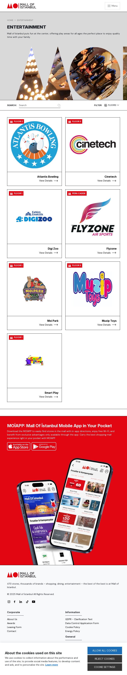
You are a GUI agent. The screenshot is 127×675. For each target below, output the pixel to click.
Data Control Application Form (82, 623)
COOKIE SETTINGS (104, 667)
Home (10, 20)
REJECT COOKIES (105, 658)
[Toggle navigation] (112, 5)
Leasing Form (14, 627)
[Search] (38, 105)
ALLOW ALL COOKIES (104, 650)
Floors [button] (112, 105)
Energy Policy (72, 631)
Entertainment (25, 20)
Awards (11, 623)
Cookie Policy (72, 627)
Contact (11, 631)
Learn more (51, 664)
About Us (12, 619)
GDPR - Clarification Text (78, 619)
